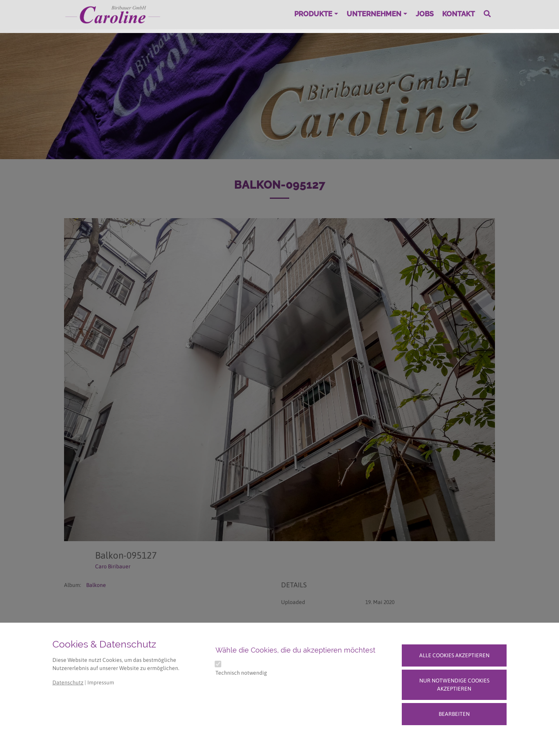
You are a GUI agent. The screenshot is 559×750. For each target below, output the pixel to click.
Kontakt (458, 14)
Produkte (313, 14)
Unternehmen (374, 14)
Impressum (100, 682)
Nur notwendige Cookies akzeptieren (454, 684)
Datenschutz (67, 682)
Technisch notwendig (241, 673)
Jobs (425, 14)
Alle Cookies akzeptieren (454, 655)
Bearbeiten (454, 714)
